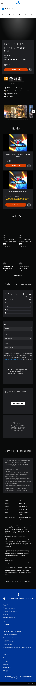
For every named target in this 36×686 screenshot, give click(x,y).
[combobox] (18, 329)
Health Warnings (9, 560)
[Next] (33, 111)
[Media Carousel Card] (15, 111)
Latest (4, 15)
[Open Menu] (2, 3)
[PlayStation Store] (9, 8)
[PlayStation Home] (18, 2)
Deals (21, 15)
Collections (12, 15)
